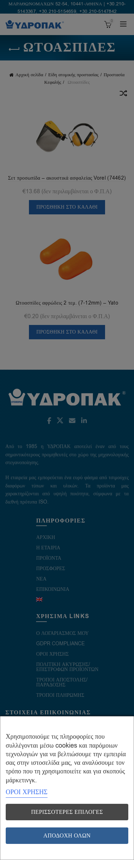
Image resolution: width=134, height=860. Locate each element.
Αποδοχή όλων (66, 836)
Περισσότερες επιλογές (67, 812)
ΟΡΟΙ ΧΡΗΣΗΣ (27, 792)
